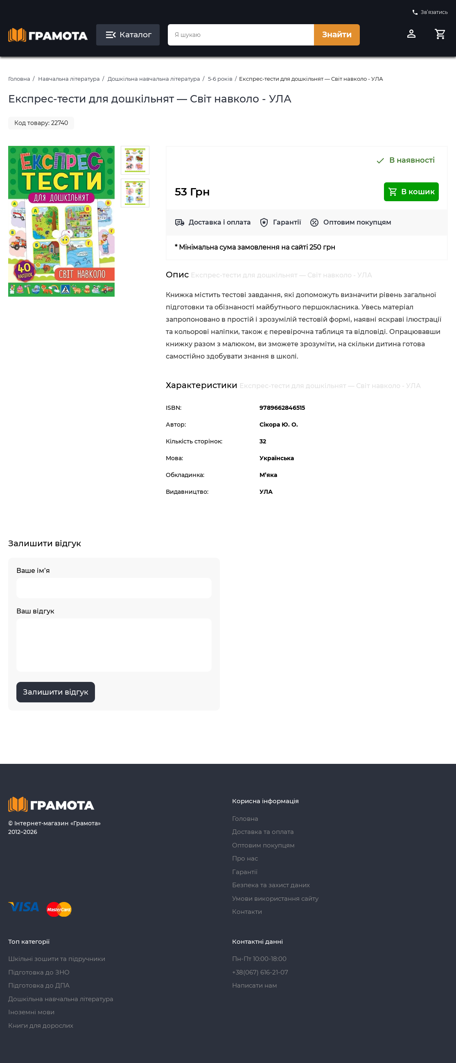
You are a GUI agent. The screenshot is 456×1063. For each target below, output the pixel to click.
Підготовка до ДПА (39, 985)
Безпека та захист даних (271, 885)
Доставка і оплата (220, 222)
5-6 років (220, 78)
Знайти (337, 34)
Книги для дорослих (40, 1025)
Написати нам (254, 985)
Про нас (245, 858)
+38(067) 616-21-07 (260, 972)
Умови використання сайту (275, 898)
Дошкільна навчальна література (154, 78)
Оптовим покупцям (357, 222)
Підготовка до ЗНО (39, 972)
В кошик (411, 191)
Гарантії (287, 222)
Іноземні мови (31, 1012)
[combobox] (241, 34)
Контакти (247, 911)
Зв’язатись (430, 12)
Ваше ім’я (114, 582)
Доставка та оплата (263, 832)
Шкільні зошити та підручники (56, 959)
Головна (19, 78)
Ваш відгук (114, 639)
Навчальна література (69, 78)
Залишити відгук (55, 692)
